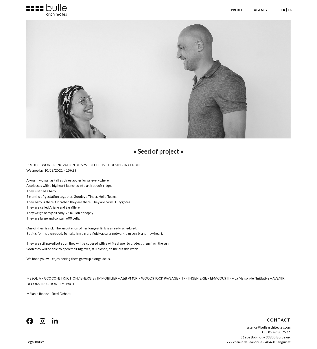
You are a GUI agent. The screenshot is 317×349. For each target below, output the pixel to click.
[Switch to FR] (283, 10)
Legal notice (35, 342)
